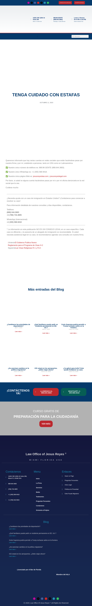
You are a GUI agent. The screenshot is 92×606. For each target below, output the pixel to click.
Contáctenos (40, 506)
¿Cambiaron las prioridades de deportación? (18, 325)
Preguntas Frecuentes (43, 501)
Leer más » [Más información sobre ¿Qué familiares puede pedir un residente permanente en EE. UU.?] (46, 333)
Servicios (39, 487)
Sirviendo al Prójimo (42, 510)
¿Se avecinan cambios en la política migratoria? (18, 369)
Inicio (38, 478)
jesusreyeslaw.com (40, 176)
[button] (37, 36)
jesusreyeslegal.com (58, 176)
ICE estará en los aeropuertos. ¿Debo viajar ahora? (46, 369)
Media (38, 492)
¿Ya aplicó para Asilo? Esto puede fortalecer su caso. (73, 369)
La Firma (39, 483)
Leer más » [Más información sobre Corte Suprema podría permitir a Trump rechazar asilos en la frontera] (73, 333)
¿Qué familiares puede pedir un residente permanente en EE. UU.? (46, 326)
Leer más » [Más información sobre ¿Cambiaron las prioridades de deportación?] (18, 331)
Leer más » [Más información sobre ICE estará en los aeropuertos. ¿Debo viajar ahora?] (46, 375)
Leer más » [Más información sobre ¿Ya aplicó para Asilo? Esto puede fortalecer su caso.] (73, 375)
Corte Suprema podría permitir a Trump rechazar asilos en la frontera (73, 326)
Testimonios (40, 497)
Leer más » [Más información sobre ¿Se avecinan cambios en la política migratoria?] (18, 375)
